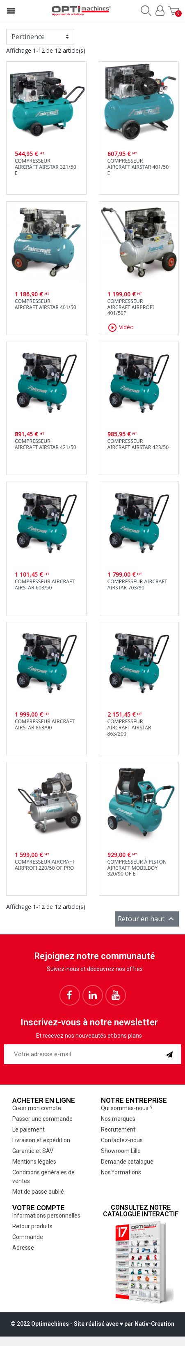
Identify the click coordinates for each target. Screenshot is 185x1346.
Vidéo (120, 328)
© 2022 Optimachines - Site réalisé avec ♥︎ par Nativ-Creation (92, 1323)
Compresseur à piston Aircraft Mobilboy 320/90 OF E (137, 867)
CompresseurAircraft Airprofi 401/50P (130, 307)
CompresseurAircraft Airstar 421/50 (45, 444)
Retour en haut (147, 919)
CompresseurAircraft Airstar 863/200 (129, 727)
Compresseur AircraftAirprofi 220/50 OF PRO (45, 864)
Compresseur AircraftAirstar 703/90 (137, 584)
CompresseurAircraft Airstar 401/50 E (138, 166)
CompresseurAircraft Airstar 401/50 (45, 304)
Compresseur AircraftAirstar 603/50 (45, 584)
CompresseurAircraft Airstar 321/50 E (45, 166)
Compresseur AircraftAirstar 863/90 (45, 724)
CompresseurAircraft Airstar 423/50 (138, 444)
